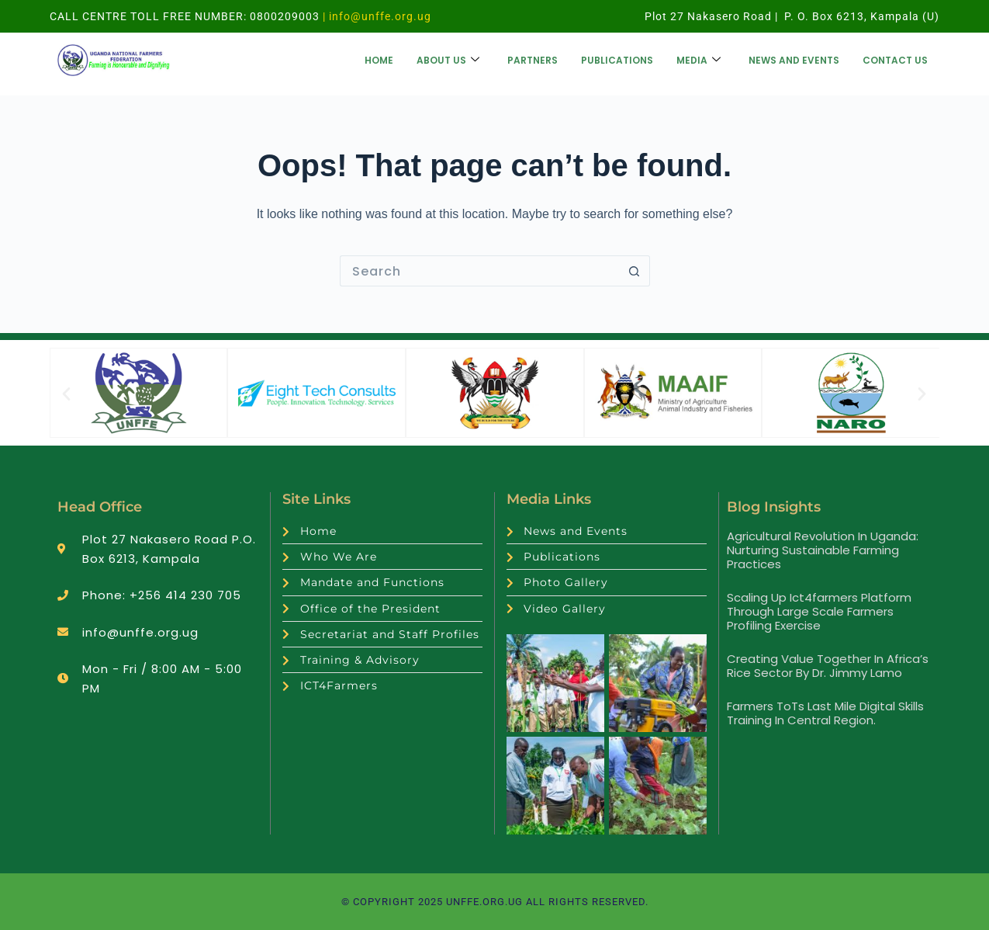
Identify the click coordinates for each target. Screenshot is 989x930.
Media (698, 60)
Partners (532, 60)
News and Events (794, 60)
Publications (617, 60)
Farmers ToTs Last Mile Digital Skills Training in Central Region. (825, 713)
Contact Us (895, 60)
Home (379, 60)
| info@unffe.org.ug (375, 16)
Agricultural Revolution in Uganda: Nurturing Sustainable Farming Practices (822, 550)
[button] (66, 393)
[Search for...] (479, 270)
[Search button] (634, 270)
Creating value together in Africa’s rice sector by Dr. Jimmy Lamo (827, 666)
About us (448, 60)
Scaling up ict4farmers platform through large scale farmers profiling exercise (819, 611)
